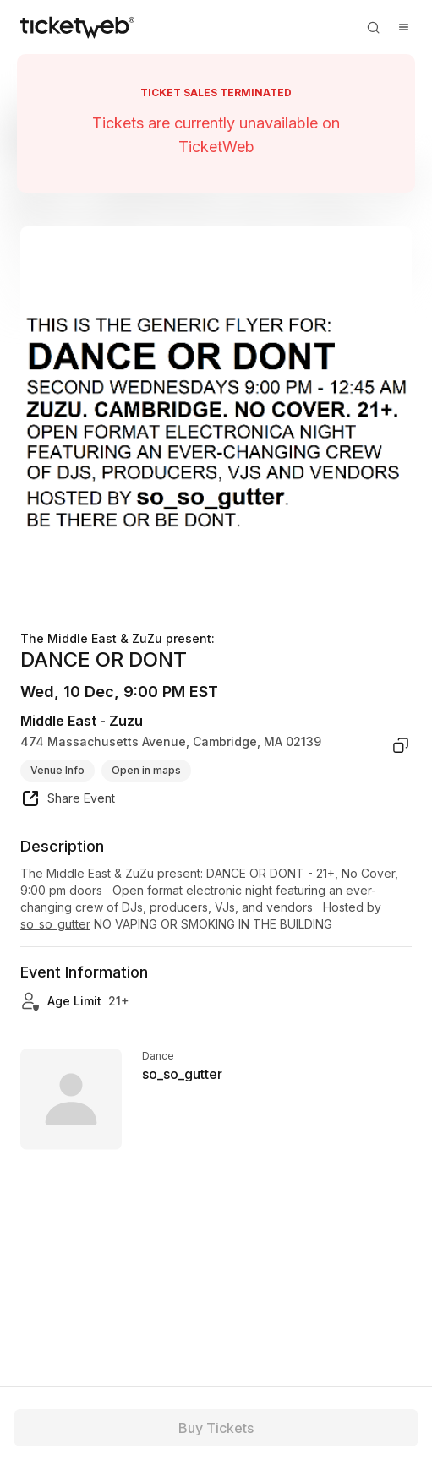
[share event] (67, 801)
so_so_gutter (55, 924)
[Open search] (372, 27)
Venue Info (57, 770)
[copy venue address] (401, 745)
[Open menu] (403, 27)
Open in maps (146, 770)
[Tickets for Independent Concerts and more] (77, 27)
